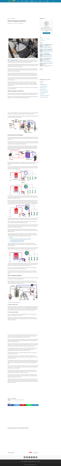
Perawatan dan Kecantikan (44, 95)
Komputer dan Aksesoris (44, 90)
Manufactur (32, 1)
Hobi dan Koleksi (43, 89)
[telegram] (35, 405)
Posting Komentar (20, 23)
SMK (18, 1)
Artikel (40, 1)
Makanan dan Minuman (44, 97)
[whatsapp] (29, 405)
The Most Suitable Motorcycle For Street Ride (16, 241)
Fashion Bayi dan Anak (44, 92)
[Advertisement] (30, 10)
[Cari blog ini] (52, 1)
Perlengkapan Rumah (43, 84)
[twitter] (17, 405)
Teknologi (26, 1)
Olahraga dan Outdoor (43, 86)
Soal (36, 1)
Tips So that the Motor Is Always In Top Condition (17, 240)
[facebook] (11, 405)
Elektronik (41, 81)
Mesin (22, 1)
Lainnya (47, 1)
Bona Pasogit (46, 27)
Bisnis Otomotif (42, 40)
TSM (43, 1)
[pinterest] (23, 405)
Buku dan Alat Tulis (43, 87)
